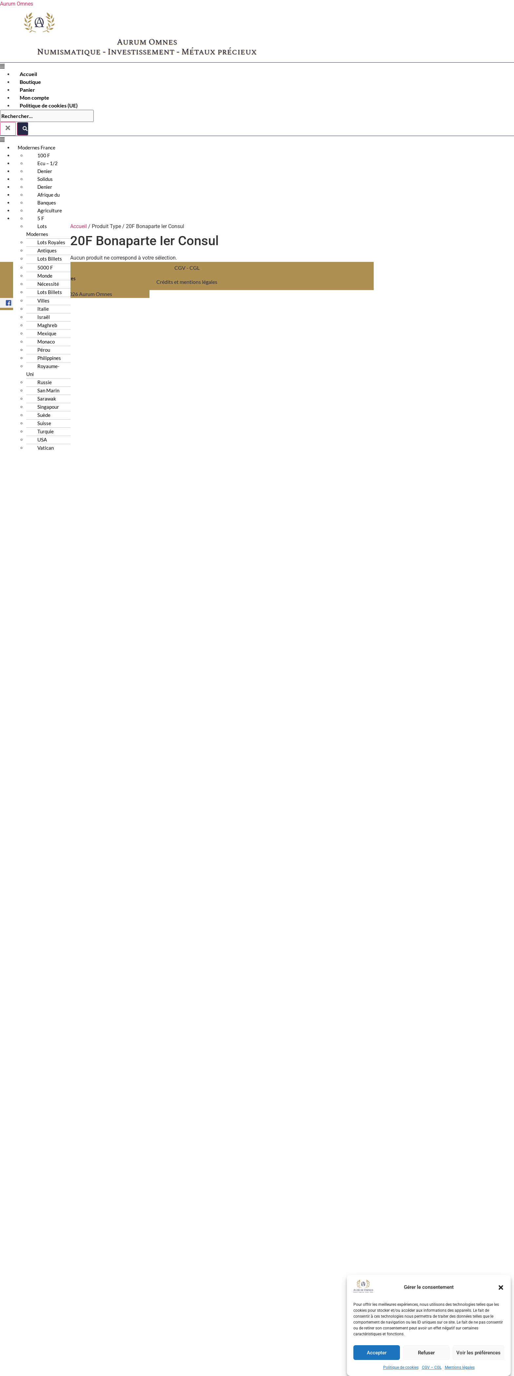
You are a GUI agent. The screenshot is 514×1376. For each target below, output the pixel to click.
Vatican (45, 448)
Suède (43, 415)
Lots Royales (51, 242)
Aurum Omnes (16, 4)
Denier (44, 171)
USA (42, 439)
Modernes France (36, 147)
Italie (43, 309)
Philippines (49, 358)
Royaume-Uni (42, 370)
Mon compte (34, 97)
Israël (43, 317)
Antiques (47, 250)
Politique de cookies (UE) (49, 105)
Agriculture (49, 210)
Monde (44, 276)
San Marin (48, 390)
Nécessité (48, 284)
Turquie (45, 431)
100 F (43, 155)
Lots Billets (49, 292)
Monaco (46, 341)
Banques (46, 203)
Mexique (46, 333)
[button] (501, 1310)
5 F (40, 218)
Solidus (45, 179)
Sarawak (46, 399)
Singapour (48, 407)
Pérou (43, 350)
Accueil (28, 74)
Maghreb (47, 325)
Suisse (44, 423)
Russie (44, 382)
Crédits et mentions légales (186, 282)
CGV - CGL (187, 268)
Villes (43, 301)
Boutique (30, 82)
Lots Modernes (37, 230)
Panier (27, 90)
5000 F (45, 267)
